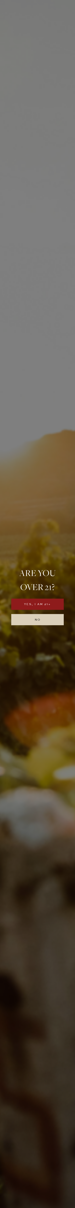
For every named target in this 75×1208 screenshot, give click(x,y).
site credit (37, 1204)
